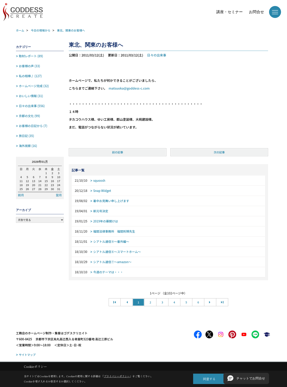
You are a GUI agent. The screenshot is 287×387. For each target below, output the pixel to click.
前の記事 (117, 152)
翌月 (59, 195)
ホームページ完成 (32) (34, 86)
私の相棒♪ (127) (30, 76)
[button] (246, 378)
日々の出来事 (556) (32, 106)
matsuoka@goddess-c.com (129, 88)
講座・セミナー (229, 12)
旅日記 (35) (26, 136)
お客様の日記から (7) (33, 126)
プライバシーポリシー (117, 376)
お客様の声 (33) (29, 66)
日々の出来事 (156, 55)
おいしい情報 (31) (31, 96)
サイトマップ (27, 354)
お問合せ (256, 12)
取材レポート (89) (31, 56)
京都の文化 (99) (29, 116)
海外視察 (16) (28, 146)
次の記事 (219, 152)
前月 (21, 195)
